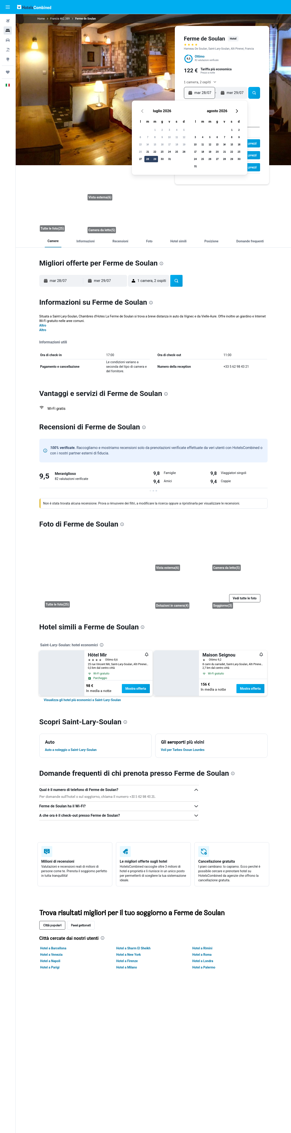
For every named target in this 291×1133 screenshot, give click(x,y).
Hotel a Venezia (51, 954)
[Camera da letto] (60, 203)
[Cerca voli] (8, 20)
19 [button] (184, 144)
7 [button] (147, 137)
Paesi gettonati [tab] (81, 925)
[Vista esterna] (110, 186)
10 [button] (169, 137)
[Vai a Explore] (8, 59)
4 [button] (176, 130)
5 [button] (184, 130)
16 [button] (162, 144)
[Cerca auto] (8, 40)
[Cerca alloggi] (8, 30)
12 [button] (184, 137)
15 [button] (155, 144)
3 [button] (169, 130)
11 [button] (177, 137)
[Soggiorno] (237, 593)
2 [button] (162, 130)
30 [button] (162, 159)
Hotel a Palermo (203, 967)
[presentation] (161, 263)
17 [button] (169, 144)
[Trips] (8, 72)
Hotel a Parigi (50, 967)
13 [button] (140, 144)
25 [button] (176, 151)
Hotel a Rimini (202, 948)
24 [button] (169, 151)
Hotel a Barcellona (53, 948)
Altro (42, 325)
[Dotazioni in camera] (180, 593)
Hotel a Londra (202, 961)
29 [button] (154, 159)
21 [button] (147, 151)
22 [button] (154, 151)
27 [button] (140, 159)
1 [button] (155, 130)
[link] (82, 700)
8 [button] (155, 137)
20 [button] (140, 151)
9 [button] (162, 137)
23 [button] (162, 151)
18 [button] (177, 144)
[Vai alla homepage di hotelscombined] (34, 7)
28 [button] (147, 159)
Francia (54, 18)
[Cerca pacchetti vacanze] (8, 49)
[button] (8, 7)
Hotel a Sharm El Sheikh (133, 948)
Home (41, 18)
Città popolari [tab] (52, 925)
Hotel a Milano (126, 967)
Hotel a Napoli (50, 961)
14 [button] (147, 144)
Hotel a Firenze (127, 961)
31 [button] (169, 159)
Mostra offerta (135, 688)
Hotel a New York (128, 954)
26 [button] (184, 151)
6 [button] (140, 137)
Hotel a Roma (202, 954)
